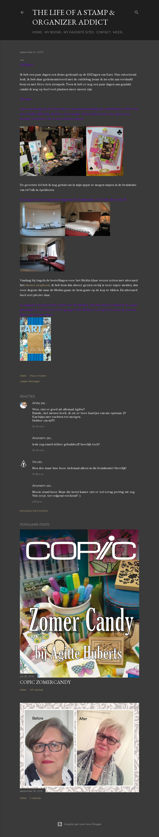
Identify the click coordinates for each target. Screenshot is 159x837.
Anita (36, 403)
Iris (34, 462)
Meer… (118, 32)
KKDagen (34, 381)
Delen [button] (23, 375)
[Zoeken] (136, 11)
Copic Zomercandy (45, 682)
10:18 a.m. (38, 474)
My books (53, 32)
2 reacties (35, 798)
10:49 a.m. (38, 426)
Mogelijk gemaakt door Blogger (79, 824)
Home (37, 32)
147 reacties (36, 689)
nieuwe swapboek (37, 285)
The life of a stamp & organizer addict (73, 17)
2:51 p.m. (37, 501)
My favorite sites (79, 32)
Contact (103, 32)
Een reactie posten (34, 510)
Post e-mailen (38, 375)
